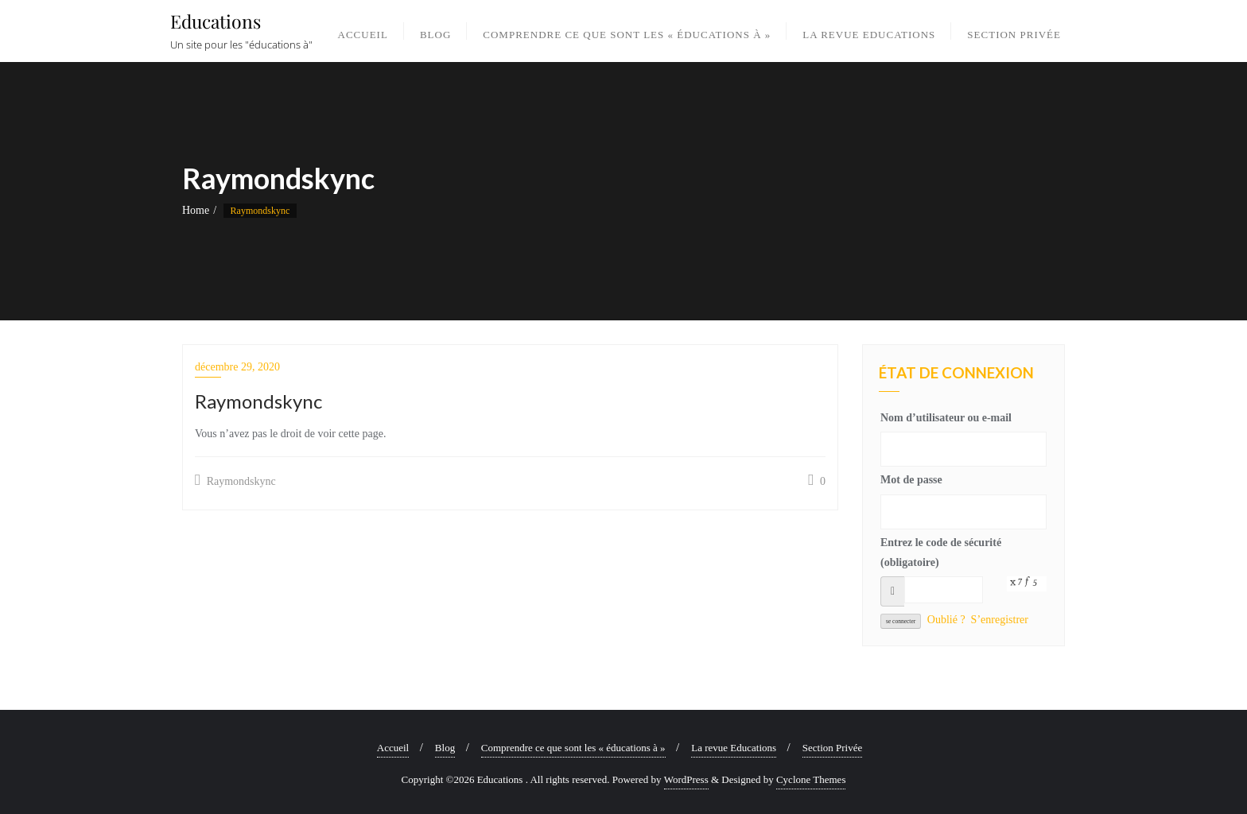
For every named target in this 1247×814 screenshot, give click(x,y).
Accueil (393, 748)
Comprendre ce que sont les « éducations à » (573, 748)
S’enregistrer (999, 620)
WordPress (686, 779)
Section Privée (832, 748)
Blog (445, 748)
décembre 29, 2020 (237, 367)
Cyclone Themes (811, 779)
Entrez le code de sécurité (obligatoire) (940, 552)
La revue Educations (733, 748)
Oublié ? (946, 620)
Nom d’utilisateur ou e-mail (946, 418)
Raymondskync (235, 480)
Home (195, 210)
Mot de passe (911, 480)
